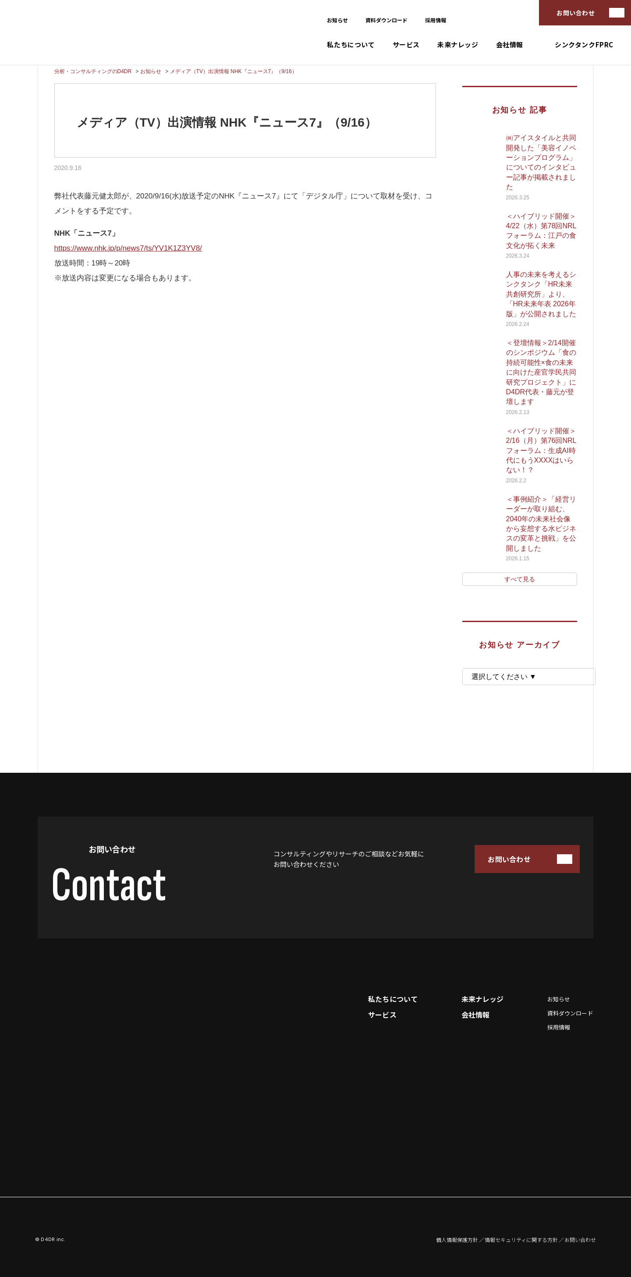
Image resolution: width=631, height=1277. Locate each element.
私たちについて (351, 44)
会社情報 (509, 44)
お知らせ (337, 20)
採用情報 (435, 20)
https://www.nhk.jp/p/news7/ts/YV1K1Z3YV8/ (128, 248)
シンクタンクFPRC (584, 44)
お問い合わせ (576, 12)
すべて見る (519, 579)
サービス (406, 44)
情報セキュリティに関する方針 (521, 1239)
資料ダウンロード (386, 20)
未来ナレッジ (458, 44)
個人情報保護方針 (457, 1239)
